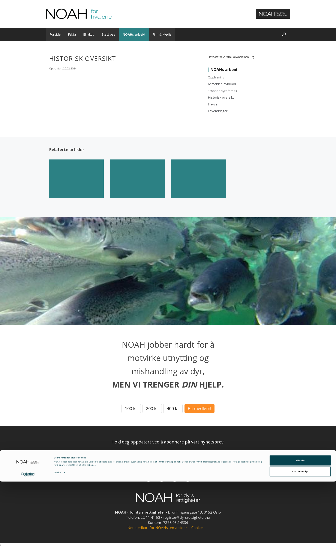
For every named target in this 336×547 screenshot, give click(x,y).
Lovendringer (218, 111)
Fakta (72, 34)
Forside (55, 34)
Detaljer (58, 538)
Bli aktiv (88, 34)
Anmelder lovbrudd (222, 84)
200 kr (152, 408)
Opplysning (216, 77)
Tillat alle (300, 526)
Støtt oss (108, 34)
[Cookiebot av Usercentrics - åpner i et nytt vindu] (27, 540)
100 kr (131, 408)
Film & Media (162, 34)
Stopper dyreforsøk (222, 91)
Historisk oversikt (221, 97)
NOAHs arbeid (134, 34)
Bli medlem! (199, 408)
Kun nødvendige (300, 537)
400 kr (173, 408)
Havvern (214, 104)
